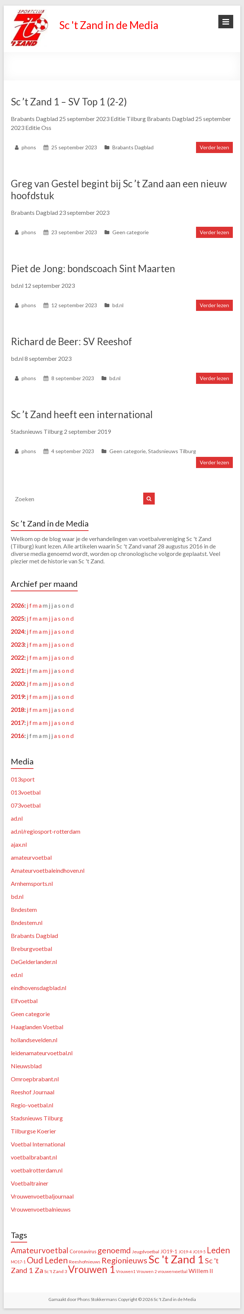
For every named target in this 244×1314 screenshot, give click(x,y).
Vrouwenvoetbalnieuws (41, 1209)
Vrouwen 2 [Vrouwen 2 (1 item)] (147, 1271)
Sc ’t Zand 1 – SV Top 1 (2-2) (69, 102)
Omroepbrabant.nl (35, 1078)
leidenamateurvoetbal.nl (42, 1052)
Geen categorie (130, 232)
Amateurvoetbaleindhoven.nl (47, 870)
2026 (17, 605)
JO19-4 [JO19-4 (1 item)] (185, 1251)
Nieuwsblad (26, 1065)
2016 (17, 735)
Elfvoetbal (24, 1000)
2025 (17, 618)
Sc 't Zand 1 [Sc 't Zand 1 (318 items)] (176, 1259)
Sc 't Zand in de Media (108, 25)
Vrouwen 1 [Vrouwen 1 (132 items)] (91, 1269)
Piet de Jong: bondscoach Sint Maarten (93, 268)
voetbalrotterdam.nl (36, 1170)
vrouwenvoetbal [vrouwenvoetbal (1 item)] (172, 1271)
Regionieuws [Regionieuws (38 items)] (124, 1260)
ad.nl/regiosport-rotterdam (45, 831)
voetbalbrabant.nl (34, 1157)
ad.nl (17, 818)
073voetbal (26, 805)
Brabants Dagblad (133, 147)
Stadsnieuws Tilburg (172, 451)
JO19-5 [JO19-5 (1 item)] (199, 1251)
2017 (17, 722)
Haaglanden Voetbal (37, 1026)
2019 (17, 696)
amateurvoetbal (31, 857)
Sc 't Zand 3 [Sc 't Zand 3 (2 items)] (55, 1271)
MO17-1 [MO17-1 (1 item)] (18, 1261)
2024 (17, 631)
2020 (17, 683)
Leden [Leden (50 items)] (218, 1250)
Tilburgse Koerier (33, 1131)
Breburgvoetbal (31, 948)
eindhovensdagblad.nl (38, 987)
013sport (23, 779)
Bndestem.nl (26, 922)
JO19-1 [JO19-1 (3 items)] (168, 1251)
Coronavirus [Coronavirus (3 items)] (83, 1251)
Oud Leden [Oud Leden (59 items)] (47, 1260)
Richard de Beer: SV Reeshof (71, 341)
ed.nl (17, 974)
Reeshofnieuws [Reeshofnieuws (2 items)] (84, 1261)
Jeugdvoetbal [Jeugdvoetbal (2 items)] (145, 1251)
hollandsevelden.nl (34, 1039)
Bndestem (24, 909)
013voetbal (26, 792)
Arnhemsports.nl (32, 883)
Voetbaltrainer (29, 1183)
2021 (17, 670)
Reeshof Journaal (32, 1091)
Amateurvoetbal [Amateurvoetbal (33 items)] (39, 1250)
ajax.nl (19, 844)
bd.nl (117, 305)
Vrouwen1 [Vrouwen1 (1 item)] (125, 1271)
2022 (17, 657)
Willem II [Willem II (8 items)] (201, 1270)
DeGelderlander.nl (34, 961)
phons (29, 147)
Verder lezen (214, 147)
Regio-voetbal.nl (32, 1104)
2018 (17, 709)
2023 (17, 644)
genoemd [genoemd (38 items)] (114, 1250)
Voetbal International (38, 1144)
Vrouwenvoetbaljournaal (42, 1196)
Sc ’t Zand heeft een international (82, 414)
